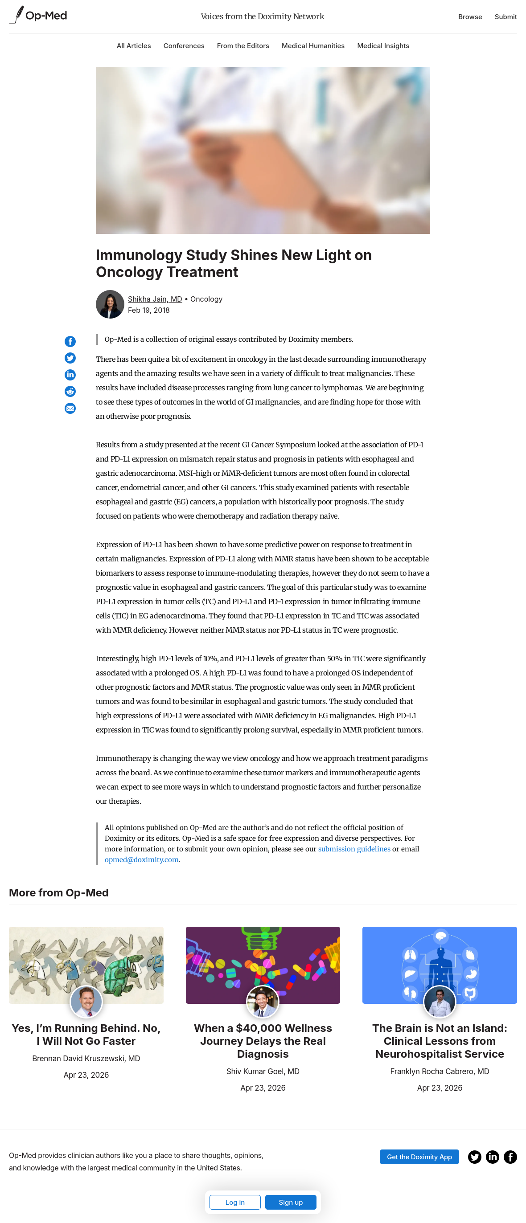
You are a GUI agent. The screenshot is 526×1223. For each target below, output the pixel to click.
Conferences (184, 45)
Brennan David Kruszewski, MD (86, 1058)
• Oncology (203, 299)
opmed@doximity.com (142, 859)
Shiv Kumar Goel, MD (263, 1071)
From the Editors (243, 45)
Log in (235, 1202)
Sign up (291, 1202)
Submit (506, 16)
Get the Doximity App (419, 1157)
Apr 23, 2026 (59, 1074)
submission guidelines (354, 849)
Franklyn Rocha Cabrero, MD (439, 1071)
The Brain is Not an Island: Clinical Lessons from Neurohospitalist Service (440, 1041)
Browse (470, 16)
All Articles (134, 45)
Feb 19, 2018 (149, 310)
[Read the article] (86, 966)
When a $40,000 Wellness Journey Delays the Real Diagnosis (263, 1041)
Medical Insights (383, 45)
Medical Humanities (313, 45)
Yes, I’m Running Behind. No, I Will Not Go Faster (86, 1034)
